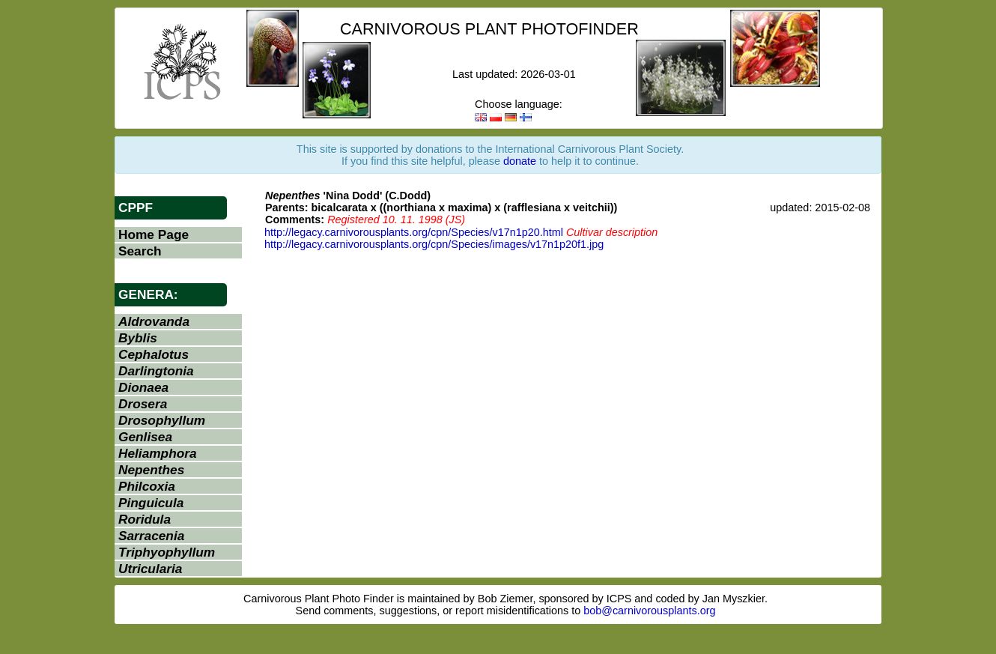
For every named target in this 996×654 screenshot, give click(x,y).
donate (519, 161)
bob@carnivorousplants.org (649, 611)
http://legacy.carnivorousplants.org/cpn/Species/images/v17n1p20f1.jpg (434, 244)
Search (140, 250)
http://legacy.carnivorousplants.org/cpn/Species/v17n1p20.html (413, 232)
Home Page (153, 234)
